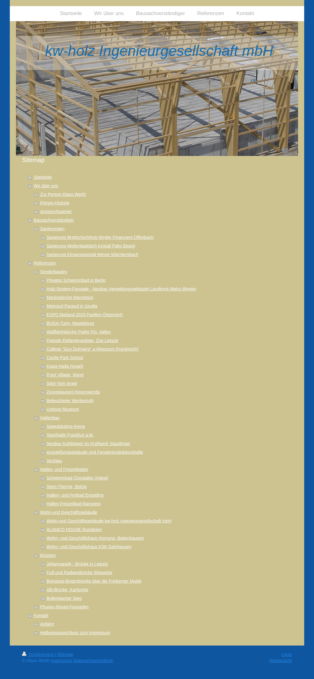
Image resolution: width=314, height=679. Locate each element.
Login (286, 654)
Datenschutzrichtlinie (93, 660)
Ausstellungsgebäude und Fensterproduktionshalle (95, 452)
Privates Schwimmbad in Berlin (76, 280)
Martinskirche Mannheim (70, 297)
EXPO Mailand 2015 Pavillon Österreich (85, 314)
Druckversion (38, 654)
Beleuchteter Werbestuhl (70, 400)
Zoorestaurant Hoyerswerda (73, 392)
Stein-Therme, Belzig (67, 486)
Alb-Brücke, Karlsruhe (67, 589)
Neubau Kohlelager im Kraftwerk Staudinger (88, 443)
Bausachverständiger (54, 220)
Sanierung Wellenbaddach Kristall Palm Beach (91, 245)
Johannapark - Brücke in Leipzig (77, 563)
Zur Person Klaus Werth (63, 194)
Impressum (61, 660)
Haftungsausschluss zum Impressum (75, 632)
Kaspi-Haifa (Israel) (65, 366)
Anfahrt (47, 624)
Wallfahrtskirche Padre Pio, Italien (79, 331)
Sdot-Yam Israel (62, 383)
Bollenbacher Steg (64, 598)
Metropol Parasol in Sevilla (72, 306)
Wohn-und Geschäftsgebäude (68, 512)
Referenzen (45, 263)
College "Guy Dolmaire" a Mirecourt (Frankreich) (93, 349)
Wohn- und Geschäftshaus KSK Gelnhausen (89, 546)
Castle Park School (65, 357)
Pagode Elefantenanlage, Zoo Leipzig (82, 340)
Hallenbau (49, 417)
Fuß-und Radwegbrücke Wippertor (80, 572)
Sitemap (65, 654)
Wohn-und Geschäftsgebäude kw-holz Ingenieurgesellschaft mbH (109, 520)
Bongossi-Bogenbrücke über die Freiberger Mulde (94, 581)
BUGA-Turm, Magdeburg (70, 323)
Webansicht (281, 660)
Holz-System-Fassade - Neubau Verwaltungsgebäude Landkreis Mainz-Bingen (121, 288)
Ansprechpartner (56, 211)
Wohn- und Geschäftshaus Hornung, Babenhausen (95, 538)
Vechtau (54, 460)
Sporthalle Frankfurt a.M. (70, 435)
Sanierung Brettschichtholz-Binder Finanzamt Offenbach (100, 237)
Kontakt (41, 615)
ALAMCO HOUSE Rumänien (74, 529)
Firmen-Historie (55, 202)
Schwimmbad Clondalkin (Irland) (78, 477)
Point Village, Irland (65, 374)
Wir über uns (46, 185)
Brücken (48, 555)
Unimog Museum (63, 409)
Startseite (43, 177)
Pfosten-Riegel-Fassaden (64, 606)
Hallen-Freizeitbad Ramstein (74, 503)
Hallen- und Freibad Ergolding (75, 495)
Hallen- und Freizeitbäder (64, 469)
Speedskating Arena (66, 426)
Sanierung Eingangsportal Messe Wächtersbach (93, 254)
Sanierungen (52, 228)
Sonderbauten (53, 271)
